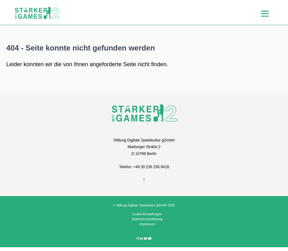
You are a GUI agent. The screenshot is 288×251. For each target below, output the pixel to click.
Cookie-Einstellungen (147, 214)
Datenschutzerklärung (147, 219)
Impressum (147, 224)
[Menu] (265, 13)
